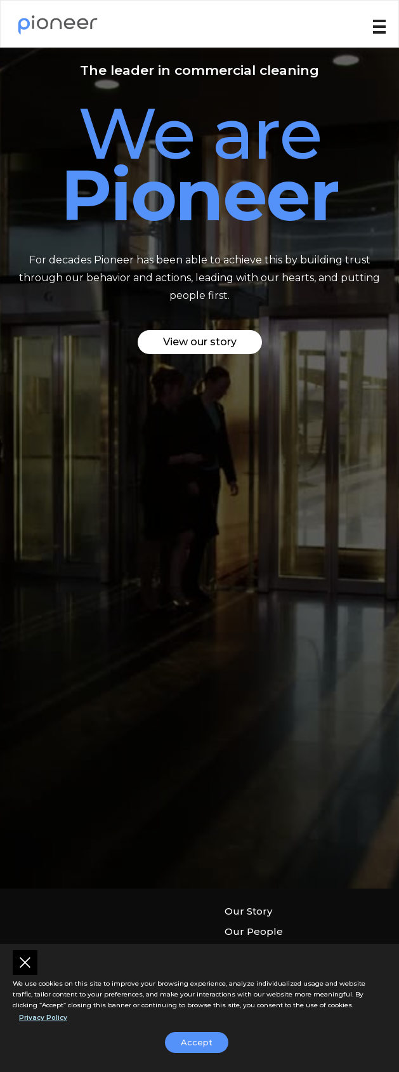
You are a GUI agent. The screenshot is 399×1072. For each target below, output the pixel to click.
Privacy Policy (43, 1018)
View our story (200, 342)
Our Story (248, 911)
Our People (254, 931)
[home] (57, 24)
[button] (379, 26)
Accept (197, 1042)
